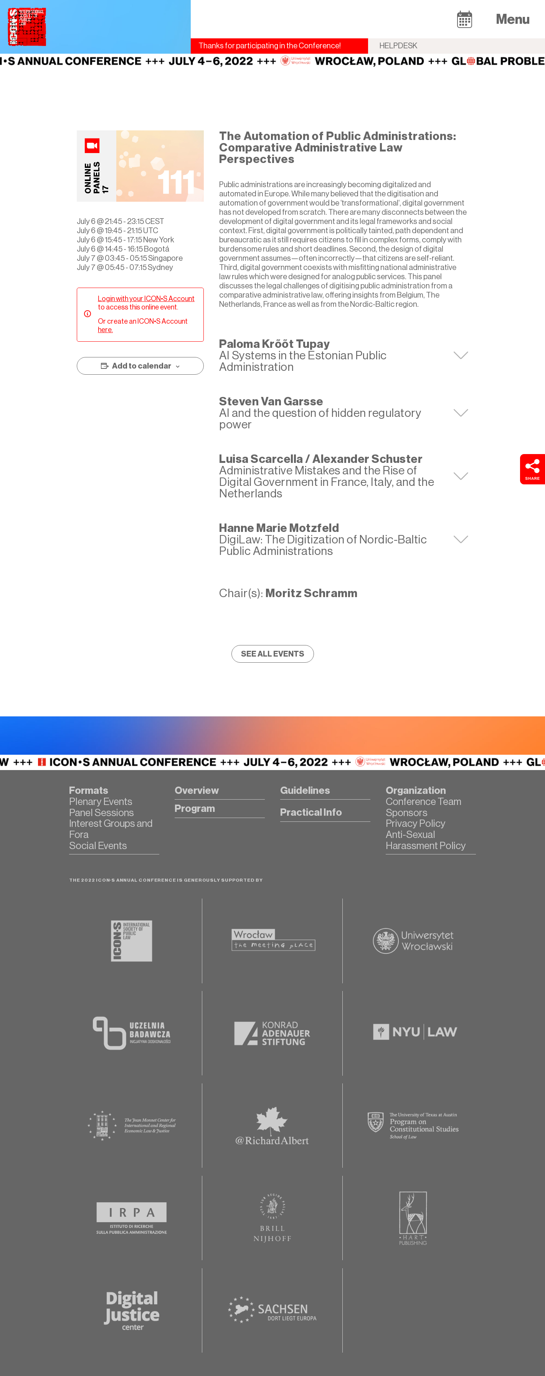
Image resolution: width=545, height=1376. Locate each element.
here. (105, 330)
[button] (464, 19)
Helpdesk (399, 45)
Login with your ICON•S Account (146, 299)
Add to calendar (141, 366)
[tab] (343, 355)
